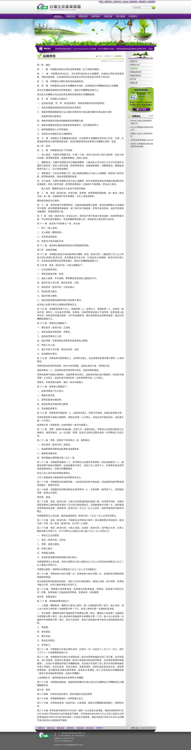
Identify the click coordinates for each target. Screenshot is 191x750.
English (125, 2)
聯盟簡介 (58, 16)
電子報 (133, 79)
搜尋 (153, 7)
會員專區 (151, 2)
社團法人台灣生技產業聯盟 (68, 8)
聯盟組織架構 (135, 72)
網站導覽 (133, 2)
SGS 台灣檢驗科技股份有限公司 (142, 128)
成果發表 (95, 16)
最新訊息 (70, 16)
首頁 (101, 2)
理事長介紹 (134, 65)
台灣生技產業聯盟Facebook (142, 140)
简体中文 (117, 2)
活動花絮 (108, 16)
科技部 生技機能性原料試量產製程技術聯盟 (142, 145)
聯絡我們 (142, 2)
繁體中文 (108, 2)
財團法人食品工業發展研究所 (142, 135)
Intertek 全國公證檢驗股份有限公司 (141, 122)
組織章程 (134, 68)
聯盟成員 (83, 16)
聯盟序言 (134, 61)
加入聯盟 (142, 109)
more (150, 116)
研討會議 (120, 16)
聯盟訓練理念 (135, 76)
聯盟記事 (134, 83)
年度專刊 (133, 16)
